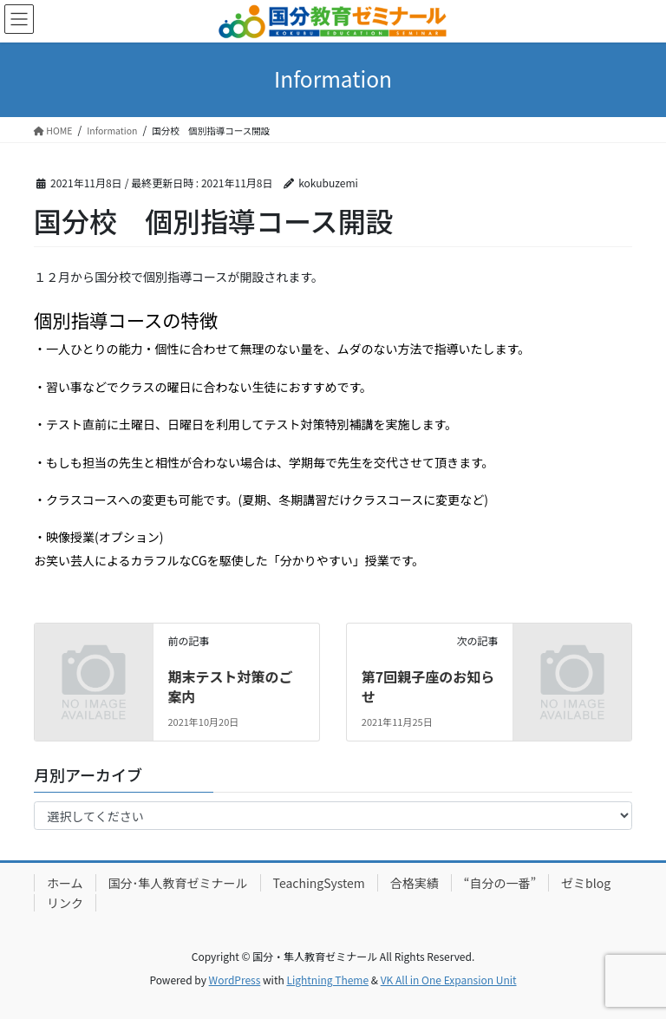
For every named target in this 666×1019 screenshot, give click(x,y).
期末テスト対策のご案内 (229, 686)
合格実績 (414, 883)
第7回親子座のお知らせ (428, 686)
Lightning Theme (327, 979)
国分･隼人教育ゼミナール (178, 883)
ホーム (65, 883)
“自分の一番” (500, 883)
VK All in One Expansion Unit (449, 979)
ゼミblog (585, 883)
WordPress (235, 979)
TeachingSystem (319, 883)
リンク (65, 902)
